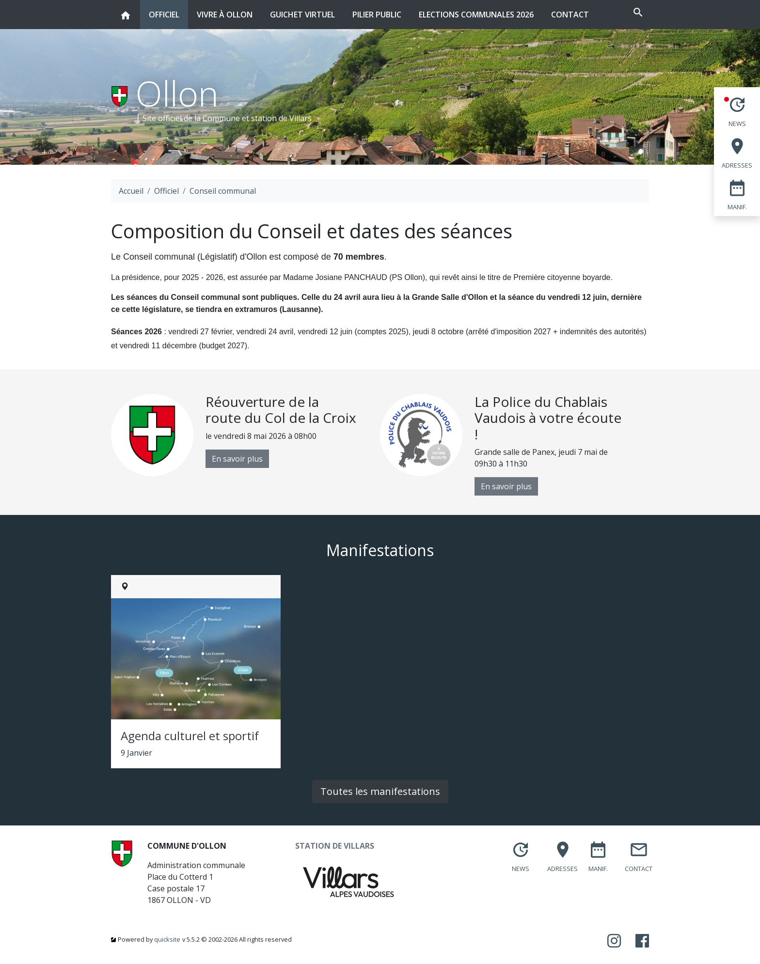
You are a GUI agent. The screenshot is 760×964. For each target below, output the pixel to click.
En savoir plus (237, 458)
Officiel (166, 191)
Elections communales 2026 (476, 14)
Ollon (177, 93)
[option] (245, 435)
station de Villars (281, 118)
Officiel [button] (164, 10)
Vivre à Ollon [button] (225, 10)
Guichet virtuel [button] (302, 10)
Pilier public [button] (376, 10)
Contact (570, 14)
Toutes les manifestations (380, 791)
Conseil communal (223, 191)
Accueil (131, 191)
